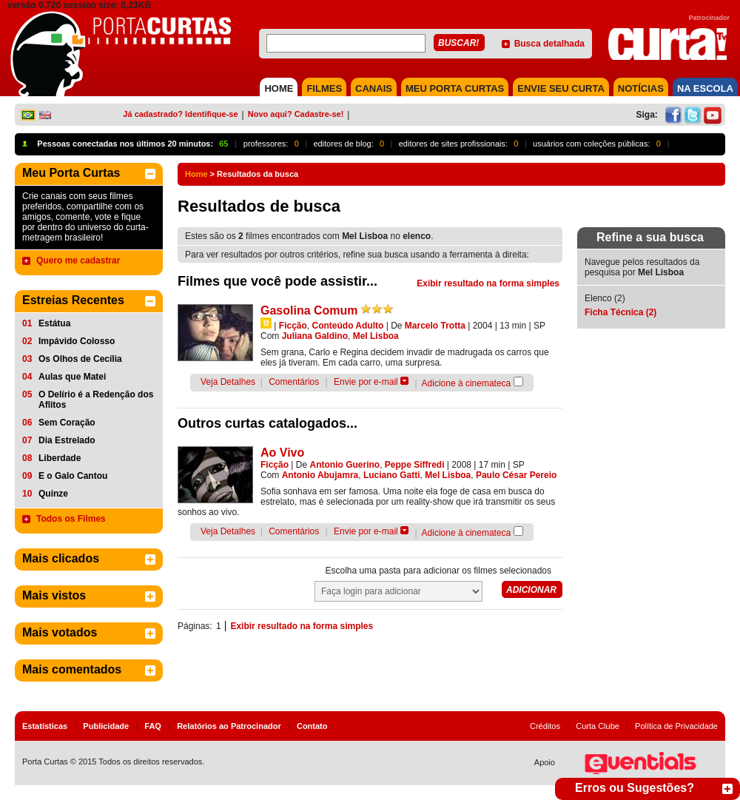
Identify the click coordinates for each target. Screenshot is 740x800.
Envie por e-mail (366, 382)
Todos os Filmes (71, 519)
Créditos (545, 726)
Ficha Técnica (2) (620, 312)
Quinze (53, 493)
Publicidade (106, 726)
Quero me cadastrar (78, 260)
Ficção (293, 325)
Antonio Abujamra (320, 475)
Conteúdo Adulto (347, 325)
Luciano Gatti (391, 475)
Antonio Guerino (345, 465)
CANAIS (373, 88)
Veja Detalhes (228, 382)
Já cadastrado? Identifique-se (180, 114)
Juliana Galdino (315, 336)
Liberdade (59, 458)
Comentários (294, 382)
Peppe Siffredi (415, 465)
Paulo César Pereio (516, 475)
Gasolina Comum (309, 310)
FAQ (152, 726)
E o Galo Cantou (72, 476)
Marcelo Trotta (435, 325)
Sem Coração (66, 422)
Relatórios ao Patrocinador (229, 726)
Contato (312, 726)
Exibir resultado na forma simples (488, 283)
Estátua (54, 323)
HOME (278, 88)
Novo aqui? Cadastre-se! (296, 114)
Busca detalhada (549, 43)
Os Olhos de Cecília (80, 359)
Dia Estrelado (66, 440)
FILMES (324, 88)
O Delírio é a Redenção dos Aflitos (95, 399)
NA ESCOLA (705, 88)
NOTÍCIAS (641, 88)
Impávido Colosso (76, 341)
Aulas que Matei (72, 377)
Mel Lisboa (376, 336)
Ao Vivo (282, 452)
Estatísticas (44, 726)
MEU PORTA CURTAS (455, 88)
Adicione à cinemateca (466, 383)
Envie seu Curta (561, 88)
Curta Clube (597, 726)
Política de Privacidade (676, 726)
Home (196, 173)
